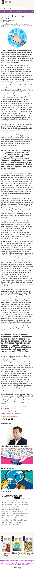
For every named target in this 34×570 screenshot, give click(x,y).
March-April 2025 (17, 554)
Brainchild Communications (7, 413)
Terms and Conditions (14, 565)
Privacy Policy (21, 565)
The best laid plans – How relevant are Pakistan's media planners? (16, 490)
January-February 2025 (5, 555)
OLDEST (16, 498)
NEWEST (23, 498)
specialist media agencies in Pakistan (9, 416)
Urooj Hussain (5, 21)
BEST (29, 498)
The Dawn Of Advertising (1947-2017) (13, 11)
